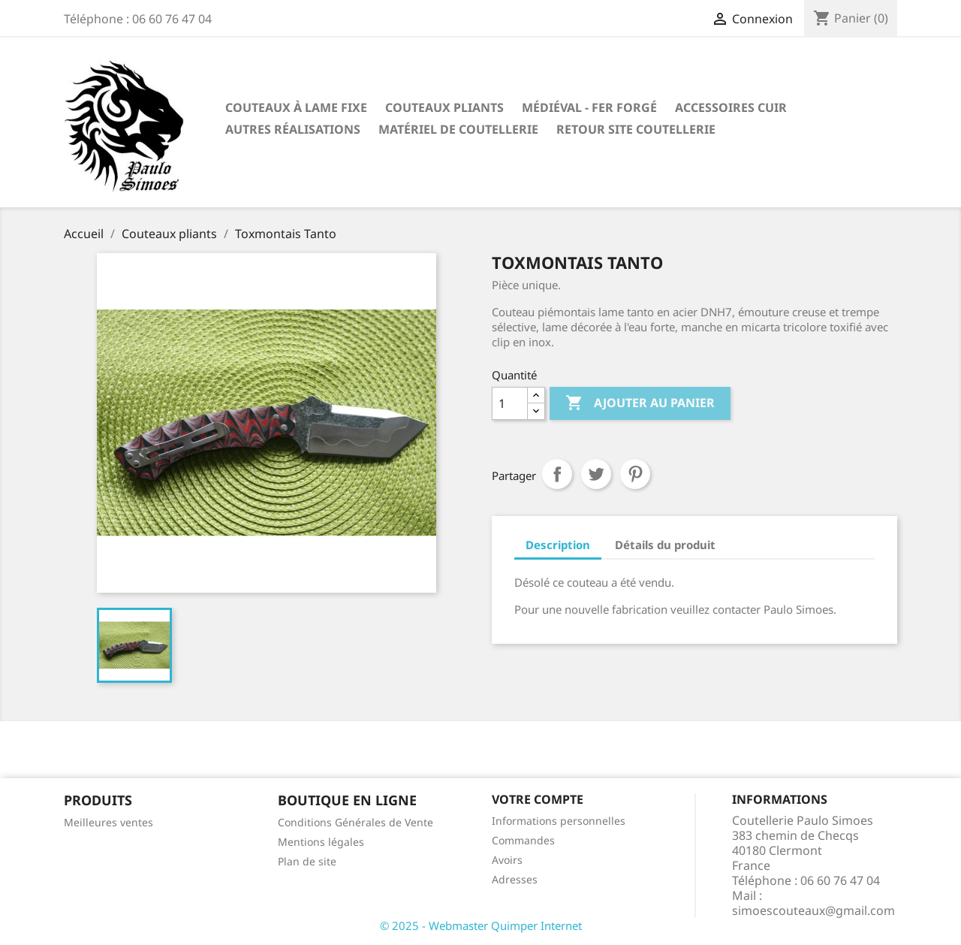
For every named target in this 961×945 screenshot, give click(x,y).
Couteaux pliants (444, 107)
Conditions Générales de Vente (355, 822)
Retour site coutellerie (635, 129)
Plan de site (307, 861)
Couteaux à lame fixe (296, 107)
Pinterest (635, 474)
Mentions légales (321, 842)
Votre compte (537, 799)
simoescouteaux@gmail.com (813, 910)
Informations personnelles (558, 821)
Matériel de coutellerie (458, 129)
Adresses (515, 879)
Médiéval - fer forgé (589, 107)
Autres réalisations (292, 129)
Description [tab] (558, 544)
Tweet (596, 474)
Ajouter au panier (640, 403)
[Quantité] (510, 403)
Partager (557, 474)
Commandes (523, 840)
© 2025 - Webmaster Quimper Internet (481, 925)
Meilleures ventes (108, 822)
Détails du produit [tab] (665, 544)
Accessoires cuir (731, 107)
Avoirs (507, 860)
